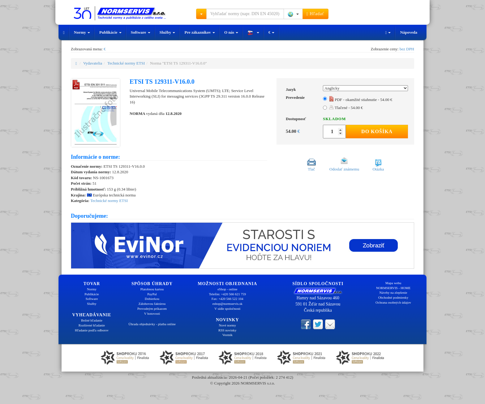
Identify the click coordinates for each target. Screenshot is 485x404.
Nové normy (227, 325)
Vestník (227, 335)
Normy (82, 32)
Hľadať (315, 13)
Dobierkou (152, 299)
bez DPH (407, 49)
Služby (167, 32)
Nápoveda (408, 32)
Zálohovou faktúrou (152, 303)
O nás (231, 32)
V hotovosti (152, 313)
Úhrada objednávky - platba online (152, 324)
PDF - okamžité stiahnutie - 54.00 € (360, 99)
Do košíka (377, 131)
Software (140, 32)
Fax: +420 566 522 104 (227, 299)
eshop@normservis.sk (227, 303)
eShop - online (227, 289)
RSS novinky (227, 330)
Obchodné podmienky (393, 297)
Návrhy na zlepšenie (393, 292)
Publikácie (110, 32)
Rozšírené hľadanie (92, 325)
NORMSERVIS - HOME (393, 288)
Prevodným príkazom (152, 308)
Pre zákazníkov (199, 32)
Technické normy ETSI (126, 63)
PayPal (152, 294)
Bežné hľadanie (91, 320)
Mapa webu (393, 283)
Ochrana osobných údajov (393, 302)
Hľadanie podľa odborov (92, 330)
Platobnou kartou (152, 289)
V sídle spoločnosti (227, 308)
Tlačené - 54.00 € (346, 107)
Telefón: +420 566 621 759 (227, 294)
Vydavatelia (92, 63)
